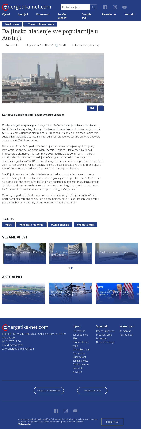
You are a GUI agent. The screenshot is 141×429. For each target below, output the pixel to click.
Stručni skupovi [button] (62, 16)
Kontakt (129, 14)
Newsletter (109, 14)
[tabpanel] (53, 78)
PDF (91, 108)
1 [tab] (69, 268)
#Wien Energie (60, 224)
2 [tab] (72, 268)
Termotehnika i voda (41, 24)
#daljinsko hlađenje (31, 224)
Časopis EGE (86, 16)
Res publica (126, 334)
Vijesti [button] (6, 14)
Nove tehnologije (105, 342)
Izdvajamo (101, 338)
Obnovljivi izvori (81, 349)
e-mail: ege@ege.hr (12, 345)
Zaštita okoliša (80, 360)
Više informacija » (24, 424)
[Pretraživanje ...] (75, 7)
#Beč (8, 224)
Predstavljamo (104, 334)
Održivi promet (81, 364)
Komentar (125, 331)
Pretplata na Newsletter (48, 390)
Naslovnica (12, 24)
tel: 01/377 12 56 (11, 341)
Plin (75, 338)
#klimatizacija (85, 224)
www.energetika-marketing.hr (18, 348)
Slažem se (112, 421)
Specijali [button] (23, 14)
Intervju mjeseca (105, 331)
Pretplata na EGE (92, 390)
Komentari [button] (42, 14)
